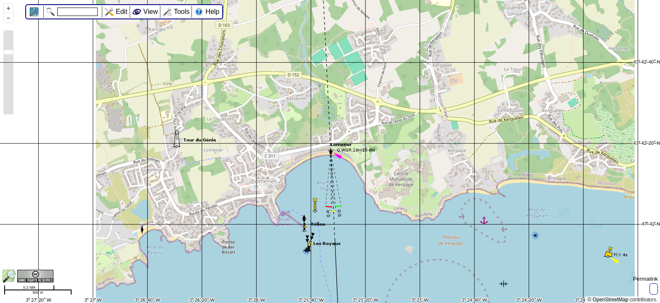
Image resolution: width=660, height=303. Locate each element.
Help (212, 11)
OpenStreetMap (610, 300)
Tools (181, 11)
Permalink (645, 279)
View (151, 11)
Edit (122, 11)
